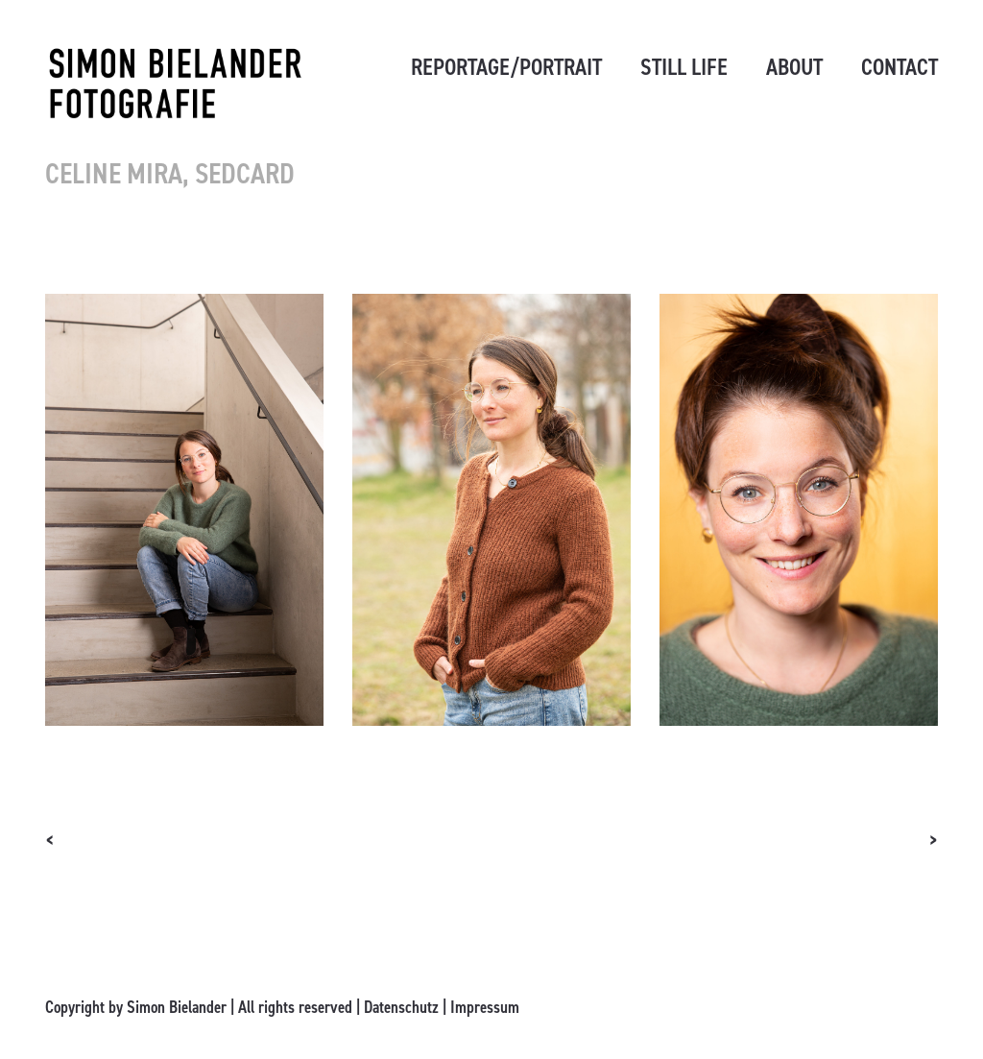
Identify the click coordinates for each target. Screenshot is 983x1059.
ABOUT (794, 67)
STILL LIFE (684, 67)
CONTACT (899, 67)
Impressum (484, 1007)
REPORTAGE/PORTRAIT (506, 67)
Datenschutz (401, 1007)
